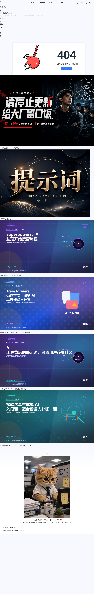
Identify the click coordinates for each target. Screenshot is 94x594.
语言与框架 (7, 16)
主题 (6, 530)
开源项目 (24, 16)
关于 (9, 530)
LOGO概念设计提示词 (7, 219)
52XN (13, 527)
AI (1, 16)
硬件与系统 (40, 16)
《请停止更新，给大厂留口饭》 (10, 148)
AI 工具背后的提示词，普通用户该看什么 (13, 389)
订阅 (3, 530)
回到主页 (67, 68)
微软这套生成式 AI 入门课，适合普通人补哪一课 (15, 445)
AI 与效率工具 (16, 16)
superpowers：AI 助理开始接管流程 (11, 275)
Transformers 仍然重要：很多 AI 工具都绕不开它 (15, 332)
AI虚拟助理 (32, 16)
